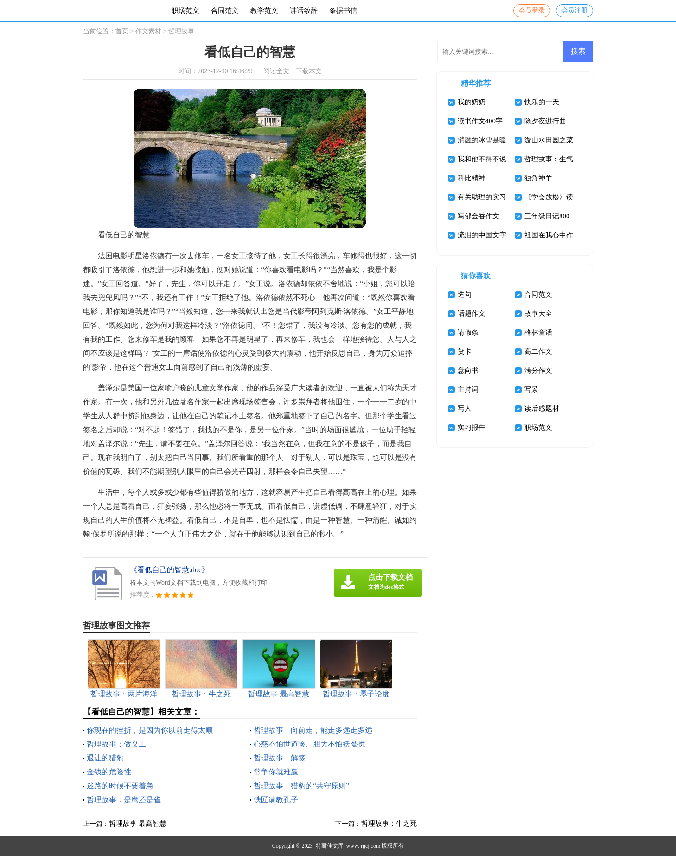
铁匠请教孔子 (276, 800)
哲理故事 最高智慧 (137, 823)
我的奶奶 (471, 102)
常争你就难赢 (276, 772)
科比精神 (471, 178)
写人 (465, 408)
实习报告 (471, 427)
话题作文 (471, 313)
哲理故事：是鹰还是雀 (124, 800)
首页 (121, 31)
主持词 (468, 389)
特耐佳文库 (330, 846)
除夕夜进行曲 (545, 121)
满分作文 (538, 370)
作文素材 (148, 31)
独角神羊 (538, 178)
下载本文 (309, 71)
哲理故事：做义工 (116, 744)
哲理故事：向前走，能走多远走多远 (313, 730)
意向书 (468, 370)
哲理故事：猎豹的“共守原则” (301, 786)
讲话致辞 (304, 10)
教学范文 (264, 10)
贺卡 (465, 351)
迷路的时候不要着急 (120, 786)
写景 (531, 389)
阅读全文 (276, 71)
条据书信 (343, 10)
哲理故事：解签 (280, 758)
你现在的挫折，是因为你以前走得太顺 (150, 730)
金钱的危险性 (109, 772)
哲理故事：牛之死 (389, 823)
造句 (465, 294)
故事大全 (538, 313)
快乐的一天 (541, 102)
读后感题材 (541, 408)
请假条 (468, 332)
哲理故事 (181, 31)
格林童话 (538, 332)
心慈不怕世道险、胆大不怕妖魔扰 (309, 744)
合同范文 (225, 10)
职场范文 (185, 10)
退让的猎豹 (105, 758)
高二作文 (538, 351)
